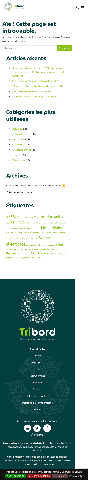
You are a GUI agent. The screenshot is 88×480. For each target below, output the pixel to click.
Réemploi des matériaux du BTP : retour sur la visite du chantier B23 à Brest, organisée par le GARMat (43, 70)
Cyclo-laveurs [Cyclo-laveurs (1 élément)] (59, 211)
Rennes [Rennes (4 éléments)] (45, 234)
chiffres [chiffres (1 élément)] (24, 211)
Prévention (18, 150)
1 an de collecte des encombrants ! (32, 88)
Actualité (17, 118)
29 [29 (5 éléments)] (8, 206)
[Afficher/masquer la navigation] (83, 7)
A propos (44, 343)
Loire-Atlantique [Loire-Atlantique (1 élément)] (23, 223)
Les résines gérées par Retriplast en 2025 (35, 77)
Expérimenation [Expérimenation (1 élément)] (71, 211)
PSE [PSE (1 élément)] (79, 229)
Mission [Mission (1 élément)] (33, 223)
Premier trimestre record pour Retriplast (35, 93)
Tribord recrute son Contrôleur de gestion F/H (37, 82)
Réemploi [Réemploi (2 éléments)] (11, 238)
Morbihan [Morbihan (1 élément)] (41, 223)
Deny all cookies (39, 476)
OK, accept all (15, 476)
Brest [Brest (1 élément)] (67, 206)
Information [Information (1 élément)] (44, 216)
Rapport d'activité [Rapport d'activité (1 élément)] (21, 234)
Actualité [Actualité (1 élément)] (29, 206)
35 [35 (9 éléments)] (12, 206)
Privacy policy (76, 476)
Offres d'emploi (21, 123)
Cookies (44, 390)
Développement (21, 139)
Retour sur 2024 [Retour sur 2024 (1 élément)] (57, 234)
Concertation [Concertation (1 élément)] (33, 211)
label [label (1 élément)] (51, 216)
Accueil (44, 336)
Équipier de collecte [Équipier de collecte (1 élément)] (39, 238)
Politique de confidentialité (44, 383)
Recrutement (44, 356)
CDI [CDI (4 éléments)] (8, 211)
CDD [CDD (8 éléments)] (73, 206)
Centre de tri (19, 134)
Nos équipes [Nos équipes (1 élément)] (58, 223)
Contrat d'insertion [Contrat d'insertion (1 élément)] (46, 211)
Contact (44, 370)
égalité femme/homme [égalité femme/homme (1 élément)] (57, 238)
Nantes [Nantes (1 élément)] (49, 223)
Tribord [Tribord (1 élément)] (22, 238)
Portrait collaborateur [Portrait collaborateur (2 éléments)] (66, 229)
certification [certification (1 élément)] (16, 211)
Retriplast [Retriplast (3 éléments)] (71, 234)
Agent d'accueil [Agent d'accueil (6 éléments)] (47, 206)
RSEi (44, 350)
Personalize (59, 476)
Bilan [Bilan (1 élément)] (62, 206)
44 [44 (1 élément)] (16, 206)
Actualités (44, 363)
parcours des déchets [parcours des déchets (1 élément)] (34, 229)
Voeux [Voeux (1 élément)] (28, 238)
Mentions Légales (44, 377)
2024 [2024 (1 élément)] (24, 206)
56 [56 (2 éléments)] (19, 206)
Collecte (16, 144)
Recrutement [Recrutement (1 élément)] (34, 234)
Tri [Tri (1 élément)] (18, 238)
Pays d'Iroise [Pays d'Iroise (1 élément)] (48, 229)
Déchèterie (18, 129)
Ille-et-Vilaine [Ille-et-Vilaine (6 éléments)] (27, 216)
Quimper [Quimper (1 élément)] (9, 234)
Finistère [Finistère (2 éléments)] (10, 216)
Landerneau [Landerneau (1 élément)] (59, 216)
